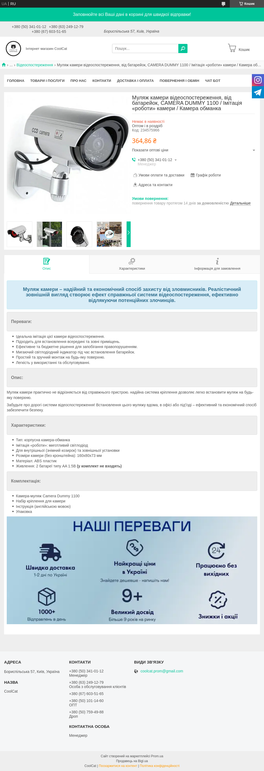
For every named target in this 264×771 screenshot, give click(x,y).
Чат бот (212, 81)
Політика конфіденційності (160, 766)
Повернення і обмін (179, 81)
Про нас (78, 81)
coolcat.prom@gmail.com (162, 671)
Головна (15, 81)
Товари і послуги (47, 81)
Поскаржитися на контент (118, 766)
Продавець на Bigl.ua (132, 761)
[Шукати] (182, 48)
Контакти (101, 81)
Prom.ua (157, 756)
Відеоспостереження (35, 65)
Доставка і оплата (135, 81)
